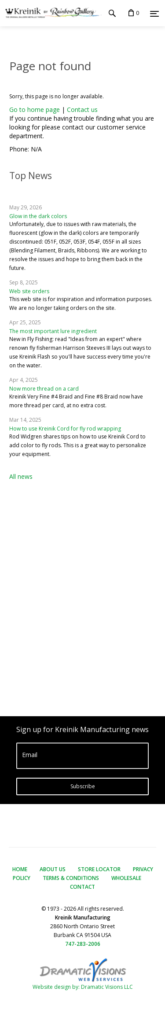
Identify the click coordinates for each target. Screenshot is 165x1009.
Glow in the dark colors (38, 216)
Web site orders (29, 291)
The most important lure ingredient (53, 331)
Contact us (82, 109)
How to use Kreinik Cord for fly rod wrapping (65, 428)
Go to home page (34, 109)
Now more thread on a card (44, 388)
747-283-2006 (82, 944)
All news (21, 476)
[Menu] (154, 13)
